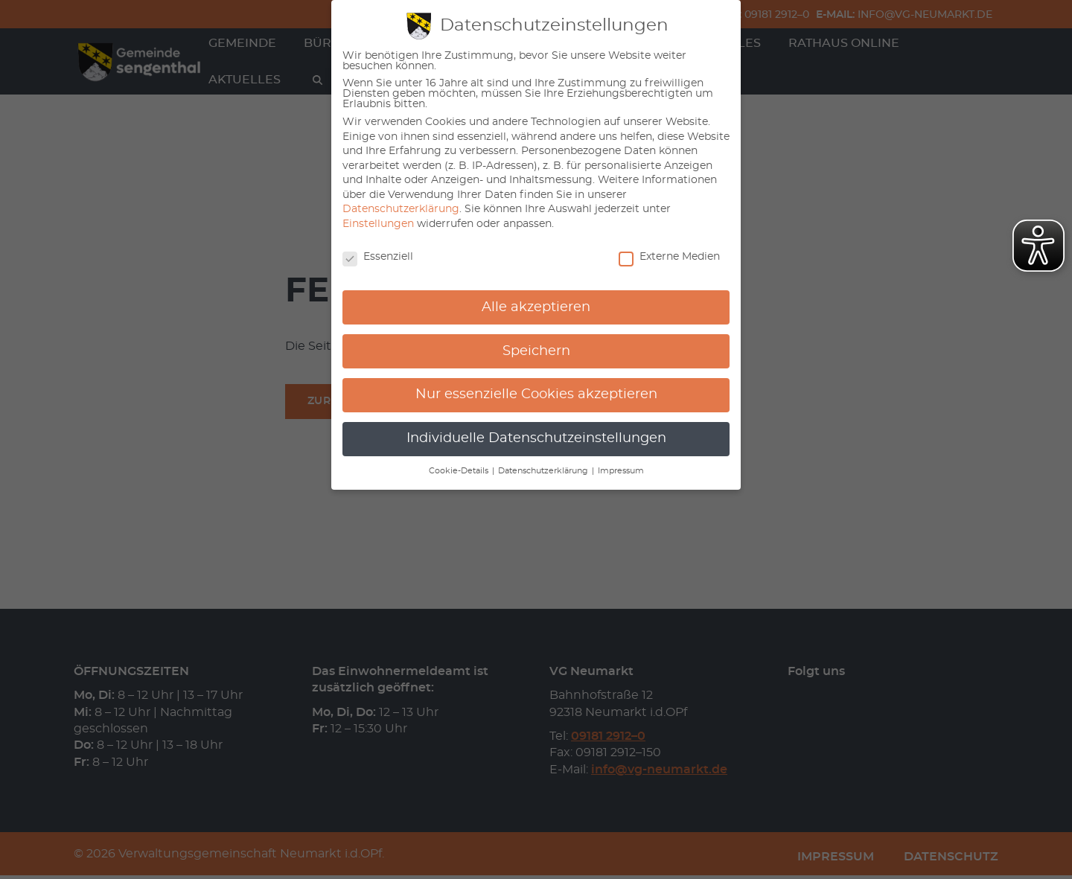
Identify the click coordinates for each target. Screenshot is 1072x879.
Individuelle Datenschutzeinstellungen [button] (536, 438)
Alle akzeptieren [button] (536, 307)
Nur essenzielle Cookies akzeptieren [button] (536, 394)
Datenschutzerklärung (400, 209)
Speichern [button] (536, 351)
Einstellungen (378, 224)
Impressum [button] (621, 471)
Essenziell (377, 257)
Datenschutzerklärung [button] (544, 471)
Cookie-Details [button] (460, 471)
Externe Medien (669, 257)
